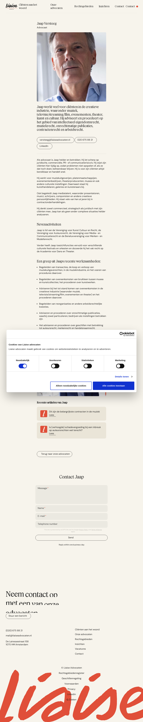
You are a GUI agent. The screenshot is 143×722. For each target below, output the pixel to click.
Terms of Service (96, 530)
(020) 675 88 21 (14, 630)
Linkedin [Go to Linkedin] (71, 694)
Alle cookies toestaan (113, 385)
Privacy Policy (83, 530)
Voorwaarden (71, 683)
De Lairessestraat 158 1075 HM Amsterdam (17, 643)
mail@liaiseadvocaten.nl (19, 635)
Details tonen (122, 376)
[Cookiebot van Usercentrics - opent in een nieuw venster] (121, 334)
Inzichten (79, 644)
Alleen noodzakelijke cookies (71, 385)
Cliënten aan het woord (87, 629)
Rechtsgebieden (83, 639)
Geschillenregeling (71, 678)
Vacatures (80, 648)
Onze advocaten (83, 634)
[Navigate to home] (11, 6)
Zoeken (72, 699)
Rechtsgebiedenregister (71, 673)
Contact (79, 653)
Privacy (71, 689)
